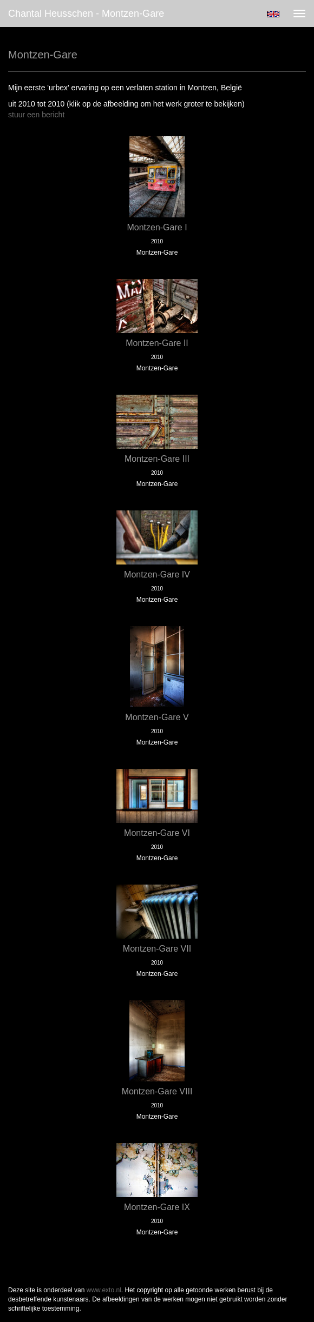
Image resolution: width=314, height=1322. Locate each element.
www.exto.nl (104, 1290)
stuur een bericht (36, 114)
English (273, 14)
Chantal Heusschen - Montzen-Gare (86, 13)
